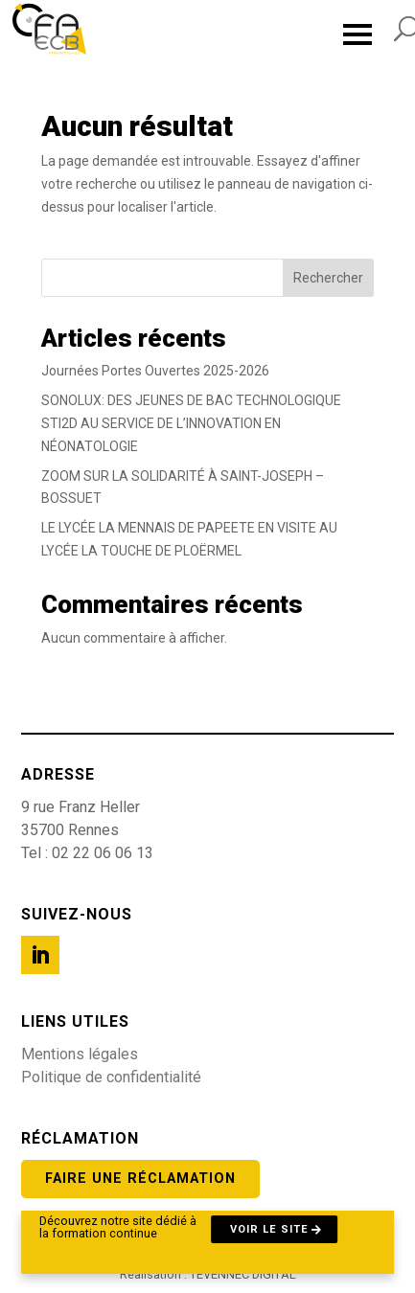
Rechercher (328, 277)
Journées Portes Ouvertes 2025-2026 (155, 370)
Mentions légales (79, 1054)
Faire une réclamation (140, 1178)
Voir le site (269, 1229)
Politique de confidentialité (111, 1077)
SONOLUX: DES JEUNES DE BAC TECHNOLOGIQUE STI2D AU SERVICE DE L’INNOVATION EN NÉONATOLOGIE (191, 423)
